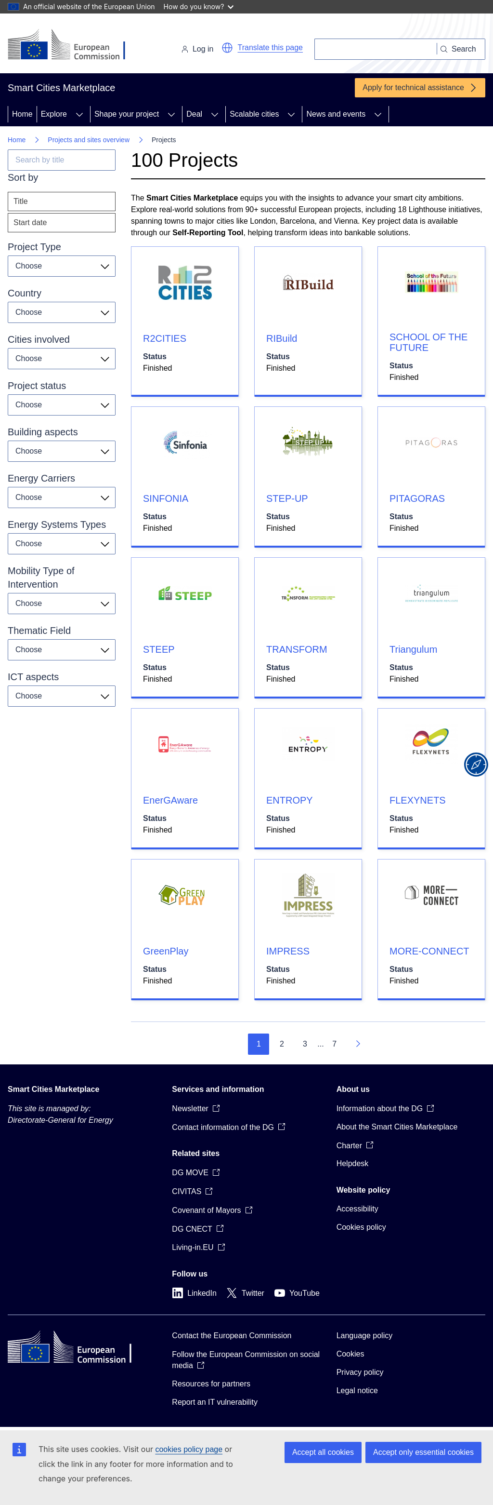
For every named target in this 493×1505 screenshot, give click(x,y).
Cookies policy (361, 1227)
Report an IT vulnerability (215, 1402)
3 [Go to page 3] (305, 1044)
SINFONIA (165, 498)
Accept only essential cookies (423, 1452)
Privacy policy (360, 1372)
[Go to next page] (357, 1044)
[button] (227, 48)
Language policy (365, 1335)
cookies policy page (188, 1449)
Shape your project (126, 114)
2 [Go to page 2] (282, 1044)
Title (20, 201)
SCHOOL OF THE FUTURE (428, 342)
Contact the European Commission (231, 1335)
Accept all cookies (323, 1452)
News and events (335, 114)
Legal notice (357, 1390)
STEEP (159, 649)
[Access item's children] (79, 114)
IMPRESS (288, 951)
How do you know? (199, 6)
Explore (54, 114)
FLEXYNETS (417, 800)
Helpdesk (353, 1163)
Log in (197, 49)
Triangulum (413, 649)
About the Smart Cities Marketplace (397, 1127)
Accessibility (357, 1209)
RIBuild (281, 338)
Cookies (350, 1354)
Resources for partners (211, 1384)
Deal (194, 114)
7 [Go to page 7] (334, 1044)
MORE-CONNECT (429, 951)
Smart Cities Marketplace (53, 1089)
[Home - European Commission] (74, 45)
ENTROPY (289, 800)
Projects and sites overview (89, 140)
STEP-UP (287, 498)
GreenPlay (166, 951)
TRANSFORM (296, 649)
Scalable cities (254, 114)
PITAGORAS (417, 498)
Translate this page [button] (270, 47)
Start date (30, 222)
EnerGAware (170, 800)
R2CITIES (164, 338)
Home (22, 114)
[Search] (375, 49)
